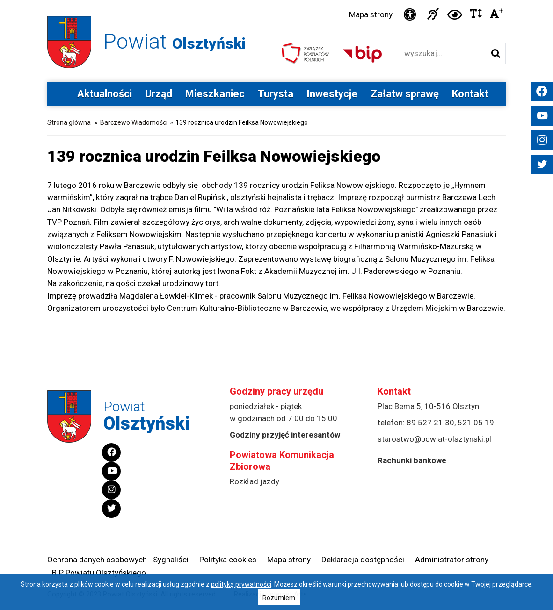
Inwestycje (331, 94)
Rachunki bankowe (412, 460)
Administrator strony (451, 559)
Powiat (174, 41)
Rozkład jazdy (254, 481)
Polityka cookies (227, 559)
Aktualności (104, 94)
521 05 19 (476, 422)
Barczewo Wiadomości (133, 122)
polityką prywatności (241, 584)
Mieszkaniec (215, 94)
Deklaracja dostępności (362, 559)
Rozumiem (278, 598)
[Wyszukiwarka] (441, 53)
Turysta (275, 94)
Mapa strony (371, 14)
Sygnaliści (171, 559)
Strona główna (69, 122)
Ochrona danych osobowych (97, 559)
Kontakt (470, 94)
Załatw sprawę (405, 94)
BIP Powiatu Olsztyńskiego (99, 572)
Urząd (158, 94)
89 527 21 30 (430, 422)
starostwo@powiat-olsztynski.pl (434, 439)
